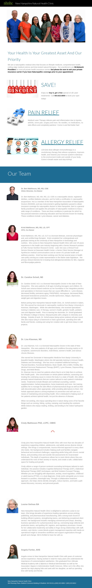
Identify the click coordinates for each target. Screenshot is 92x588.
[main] (46, 61)
